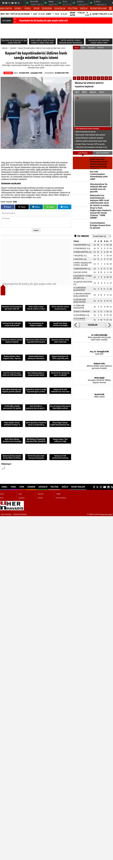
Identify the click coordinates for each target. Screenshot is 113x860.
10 (110, 78)
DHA (15, 202)
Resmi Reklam (98, 8)
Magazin (93, 92)
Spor (36, 8)
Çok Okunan (83, 153)
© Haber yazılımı (100, 514)
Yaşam (101, 92)
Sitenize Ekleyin (20, 514)
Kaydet (36, 230)
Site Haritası (6, 514)
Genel (18, 8)
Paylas (7, 207)
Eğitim (84, 92)
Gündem (47, 8)
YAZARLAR (92, 325)
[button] (15, 19)
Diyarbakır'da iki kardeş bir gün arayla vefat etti (43, 20)
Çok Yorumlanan (102, 153)
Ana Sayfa (6, 8)
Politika (73, 8)
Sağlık (84, 8)
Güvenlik (59, 8)
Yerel (27, 8)
